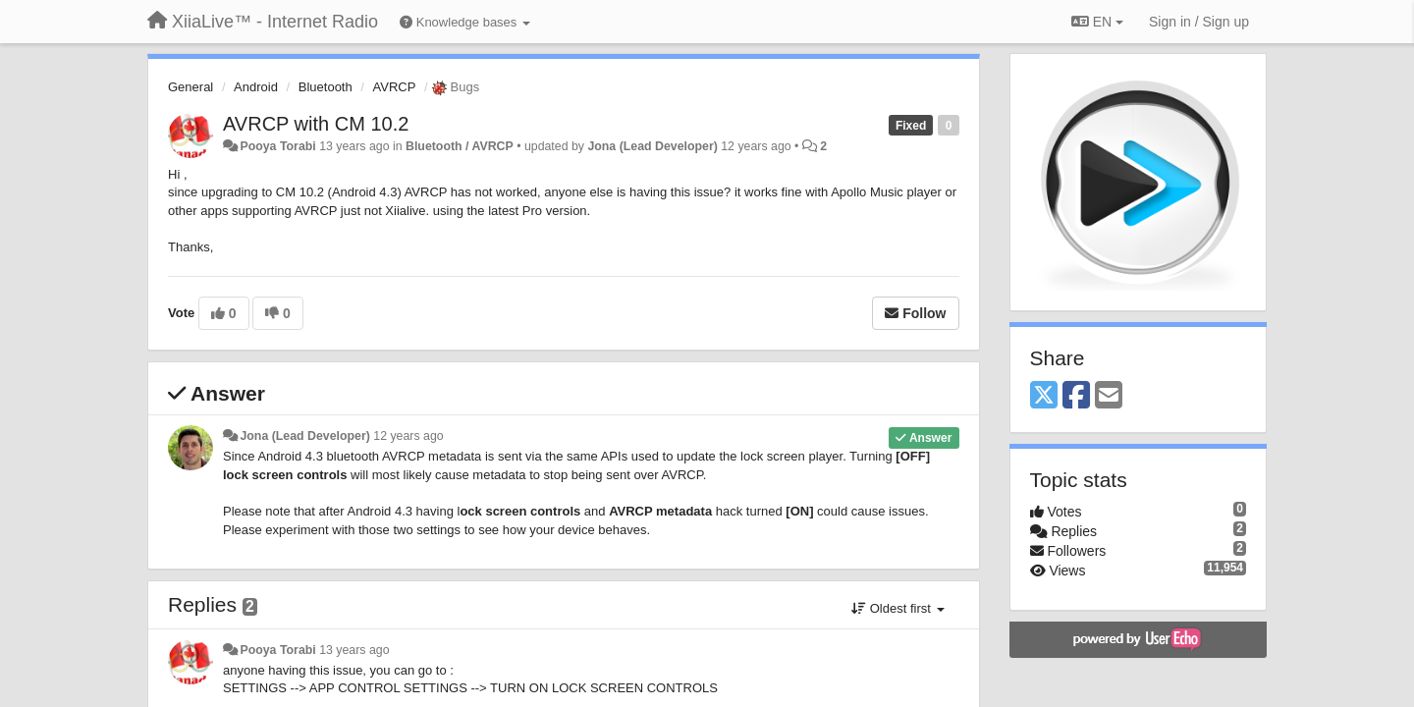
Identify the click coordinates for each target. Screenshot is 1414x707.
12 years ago (408, 436)
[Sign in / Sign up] (1199, 21)
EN (1097, 21)
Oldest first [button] (897, 608)
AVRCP (394, 87)
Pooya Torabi (277, 146)
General (190, 87)
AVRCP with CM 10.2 (315, 124)
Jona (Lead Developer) (652, 146)
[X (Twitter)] (1044, 396)
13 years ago (354, 650)
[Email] (1108, 396)
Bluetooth (326, 87)
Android (256, 87)
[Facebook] (1076, 396)
